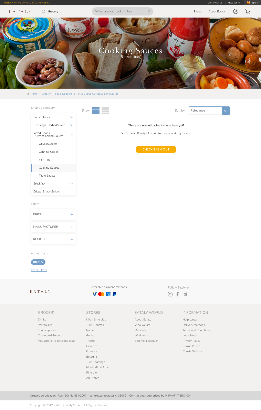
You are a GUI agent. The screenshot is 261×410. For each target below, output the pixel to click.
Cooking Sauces (49, 167)
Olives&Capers (48, 144)
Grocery (46, 93)
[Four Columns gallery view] (105, 110)
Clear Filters (39, 270)
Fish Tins (44, 159)
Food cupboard (63, 93)
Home (34, 93)
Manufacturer (53, 227)
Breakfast (39, 183)
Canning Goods (49, 151)
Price (53, 214)
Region (53, 239)
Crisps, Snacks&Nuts (46, 191)
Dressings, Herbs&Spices (49, 125)
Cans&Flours (41, 117)
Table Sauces (47, 175)
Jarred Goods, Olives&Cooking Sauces (97, 93)
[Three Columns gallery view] (96, 110)
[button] (235, 11)
